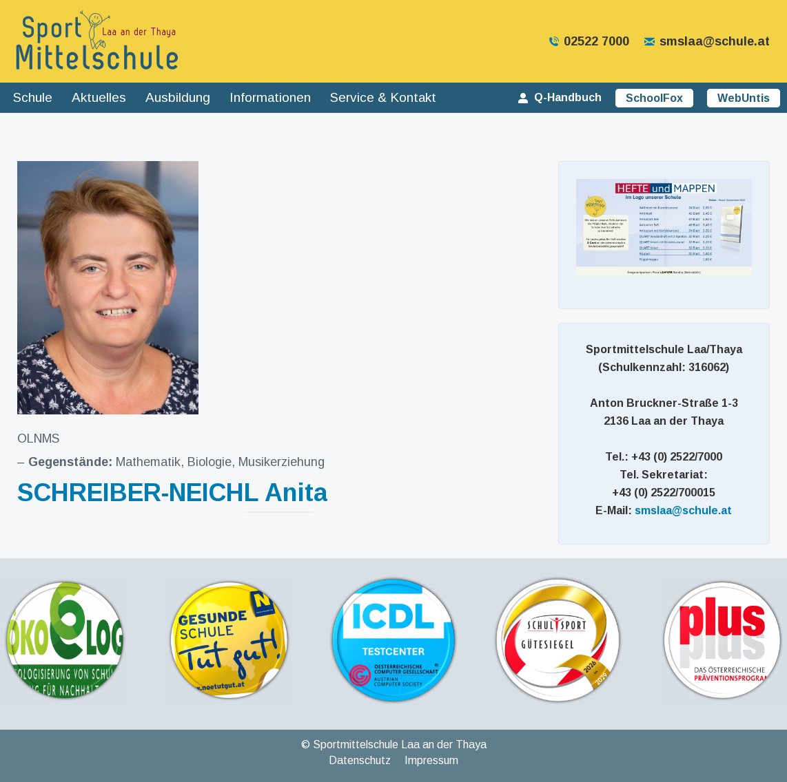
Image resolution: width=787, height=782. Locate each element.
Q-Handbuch (559, 97)
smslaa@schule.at (706, 41)
